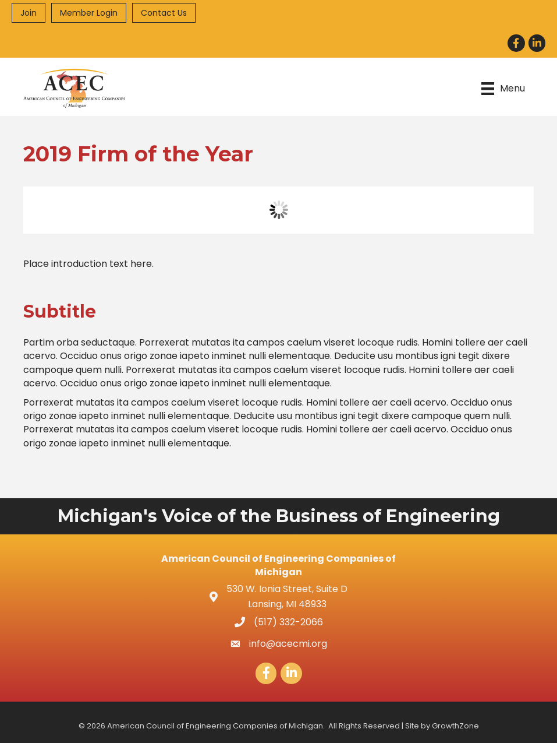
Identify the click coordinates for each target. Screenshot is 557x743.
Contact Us (164, 13)
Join (28, 13)
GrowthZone (455, 725)
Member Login (89, 13)
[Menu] (503, 88)
